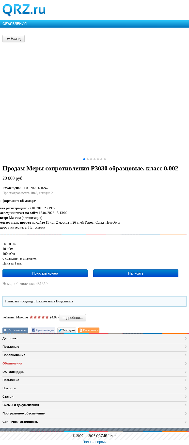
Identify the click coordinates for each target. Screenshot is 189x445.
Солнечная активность (20, 422)
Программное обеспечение (23, 413)
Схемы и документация (20, 405)
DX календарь (13, 372)
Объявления (12, 363)
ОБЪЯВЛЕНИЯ (14, 24)
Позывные (10, 346)
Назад (13, 39)
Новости (9, 388)
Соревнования (13, 355)
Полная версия (94, 442)
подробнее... (73, 318)
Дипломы (9, 338)
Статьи (8, 396)
